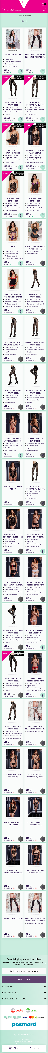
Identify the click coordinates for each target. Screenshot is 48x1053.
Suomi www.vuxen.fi (24, 1044)
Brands (28, 16)
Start (20, 16)
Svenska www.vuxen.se (24, 1041)
